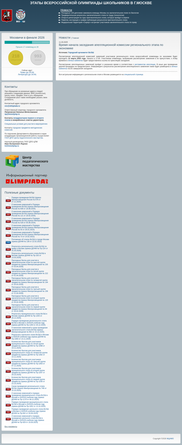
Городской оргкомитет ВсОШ (81, 53)
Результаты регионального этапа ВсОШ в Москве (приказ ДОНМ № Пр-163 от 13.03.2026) (29, 255)
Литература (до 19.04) (27, 74)
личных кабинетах (75, 61)
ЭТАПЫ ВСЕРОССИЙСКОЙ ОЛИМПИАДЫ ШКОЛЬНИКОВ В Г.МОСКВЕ (91, 3)
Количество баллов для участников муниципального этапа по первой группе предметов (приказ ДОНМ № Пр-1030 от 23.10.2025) (28, 380)
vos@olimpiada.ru (12, 106)
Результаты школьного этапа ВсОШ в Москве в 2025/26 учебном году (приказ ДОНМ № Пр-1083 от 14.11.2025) (30, 337)
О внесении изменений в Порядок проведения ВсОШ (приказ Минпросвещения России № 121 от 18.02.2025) (30, 213)
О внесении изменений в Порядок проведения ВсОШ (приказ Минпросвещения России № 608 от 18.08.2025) (30, 207)
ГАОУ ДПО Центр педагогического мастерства (24, 138)
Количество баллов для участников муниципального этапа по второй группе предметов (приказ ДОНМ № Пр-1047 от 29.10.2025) (28, 371)
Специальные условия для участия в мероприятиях (26, 124)
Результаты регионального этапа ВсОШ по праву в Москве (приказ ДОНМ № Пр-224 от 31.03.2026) (30, 248)
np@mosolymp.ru (12, 114)
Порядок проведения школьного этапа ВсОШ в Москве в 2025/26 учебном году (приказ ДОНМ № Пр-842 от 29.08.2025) (30, 411)
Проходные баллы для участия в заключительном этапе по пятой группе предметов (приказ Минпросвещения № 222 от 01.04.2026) (30, 272)
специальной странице (133, 74)
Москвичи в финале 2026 (27, 37)
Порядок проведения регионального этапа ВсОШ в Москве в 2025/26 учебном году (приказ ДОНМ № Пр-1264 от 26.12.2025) (29, 323)
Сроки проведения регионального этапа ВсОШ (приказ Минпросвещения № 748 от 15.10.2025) (29, 388)
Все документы (11, 427)
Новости (66, 10)
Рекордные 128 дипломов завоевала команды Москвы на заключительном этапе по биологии (100, 13)
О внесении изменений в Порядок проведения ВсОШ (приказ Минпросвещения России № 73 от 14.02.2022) (30, 234)
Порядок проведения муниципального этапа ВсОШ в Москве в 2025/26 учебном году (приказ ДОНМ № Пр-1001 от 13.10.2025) (30, 404)
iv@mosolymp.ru (12, 146)
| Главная (75, 38)
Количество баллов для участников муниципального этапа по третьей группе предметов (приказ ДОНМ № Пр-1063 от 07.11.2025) (29, 362)
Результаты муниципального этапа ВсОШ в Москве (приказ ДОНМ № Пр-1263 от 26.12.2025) (29, 316)
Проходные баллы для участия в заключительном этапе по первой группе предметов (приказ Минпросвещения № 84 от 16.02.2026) (29, 308)
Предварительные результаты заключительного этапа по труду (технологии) (92, 15)
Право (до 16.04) (27, 72)
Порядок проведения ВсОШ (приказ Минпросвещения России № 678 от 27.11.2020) (26, 200)
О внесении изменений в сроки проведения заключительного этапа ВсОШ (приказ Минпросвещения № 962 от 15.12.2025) (30, 330)
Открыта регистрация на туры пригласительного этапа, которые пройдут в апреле (95, 18)
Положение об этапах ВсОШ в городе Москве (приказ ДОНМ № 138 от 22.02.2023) (30, 240)
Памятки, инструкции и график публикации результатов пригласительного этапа (94, 20)
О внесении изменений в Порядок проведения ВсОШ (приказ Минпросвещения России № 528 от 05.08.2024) (30, 220)
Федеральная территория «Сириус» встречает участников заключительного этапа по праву (99, 22)
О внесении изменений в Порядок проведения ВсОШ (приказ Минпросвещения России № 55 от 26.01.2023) (30, 227)
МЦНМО (170, 439)
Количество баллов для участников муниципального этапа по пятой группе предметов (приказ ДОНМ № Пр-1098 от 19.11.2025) (28, 345)
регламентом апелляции (145, 64)
